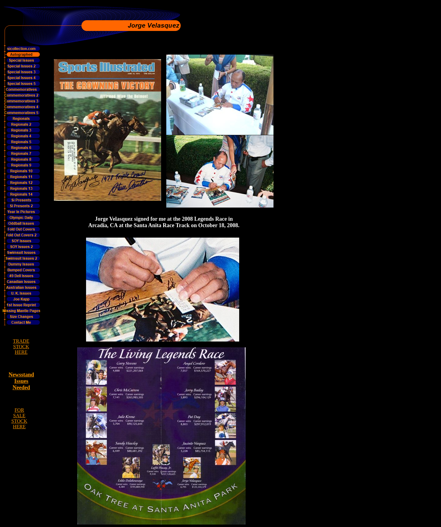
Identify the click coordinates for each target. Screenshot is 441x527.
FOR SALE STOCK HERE (19, 418)
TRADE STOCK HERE (21, 346)
